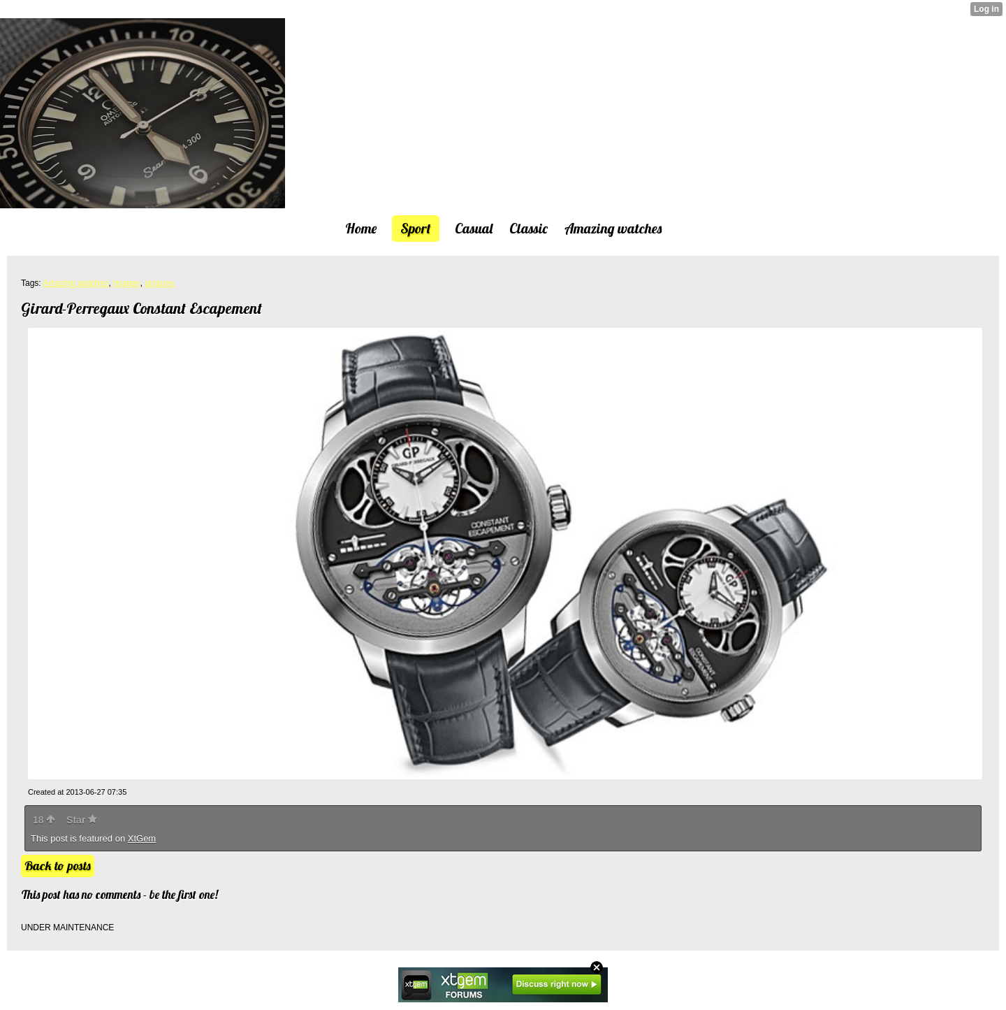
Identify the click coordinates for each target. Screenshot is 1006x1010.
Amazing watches (75, 283)
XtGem (142, 838)
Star (81, 819)
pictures (159, 283)
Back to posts (57, 866)
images (126, 283)
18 (44, 819)
